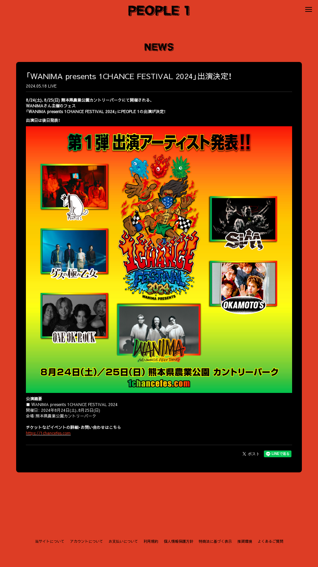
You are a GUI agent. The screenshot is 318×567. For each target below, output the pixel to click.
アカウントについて (86, 541)
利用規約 (151, 541)
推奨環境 (244, 541)
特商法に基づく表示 (215, 541)
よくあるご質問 (270, 541)
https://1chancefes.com (49, 432)
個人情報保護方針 (178, 541)
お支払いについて (123, 541)
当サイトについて (50, 541)
